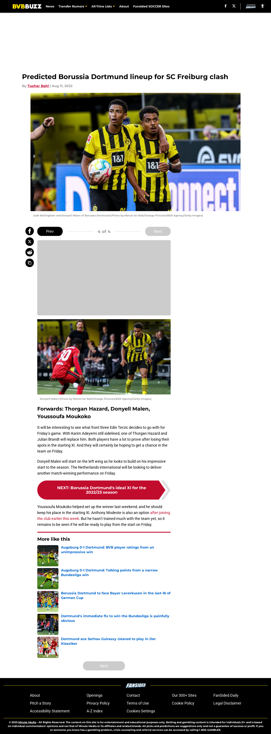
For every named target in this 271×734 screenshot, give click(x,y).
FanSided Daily (225, 695)
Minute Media (27, 722)
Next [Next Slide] (158, 231)
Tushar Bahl (38, 86)
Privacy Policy (98, 703)
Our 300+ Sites (184, 695)
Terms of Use (138, 703)
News (50, 6)
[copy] (29, 263)
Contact (133, 695)
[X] (234, 6)
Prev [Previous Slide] (50, 231)
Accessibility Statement (50, 711)
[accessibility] (262, 6)
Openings (94, 695)
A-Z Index (95, 711)
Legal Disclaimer (227, 703)
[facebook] (226, 6)
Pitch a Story (40, 703)
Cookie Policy (183, 703)
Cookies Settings (141, 711)
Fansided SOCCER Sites (151, 6)
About (124, 6)
